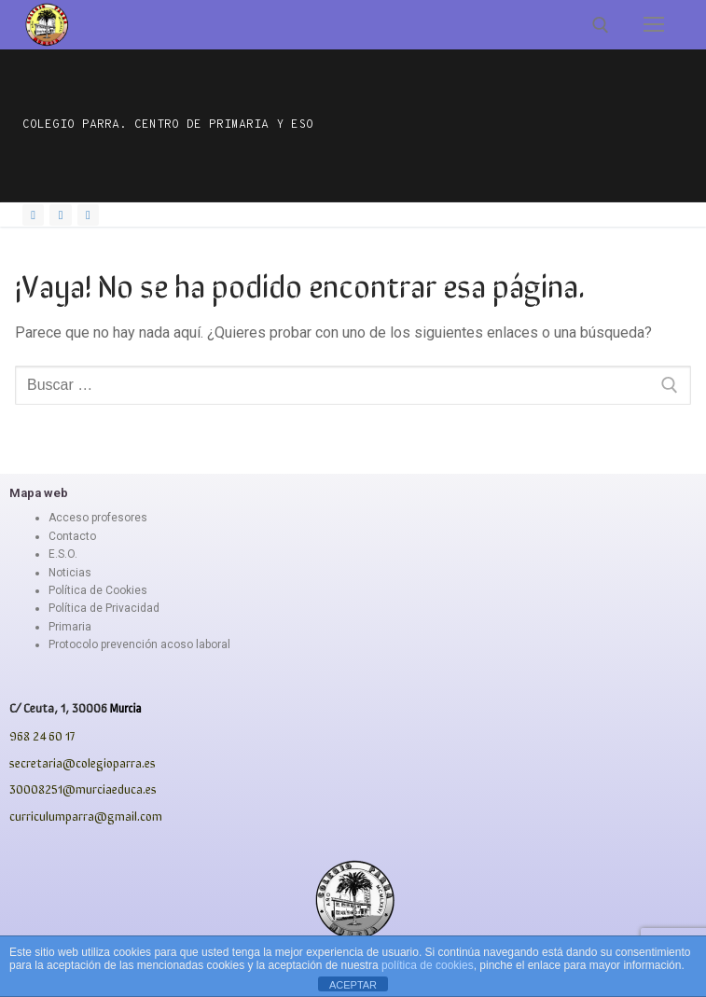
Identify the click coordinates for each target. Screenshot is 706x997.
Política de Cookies (97, 590)
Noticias (69, 572)
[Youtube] (88, 215)
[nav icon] (654, 25)
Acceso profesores (97, 517)
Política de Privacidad (103, 608)
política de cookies (427, 965)
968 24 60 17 (42, 735)
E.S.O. (62, 554)
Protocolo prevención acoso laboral (139, 644)
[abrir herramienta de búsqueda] (600, 25)
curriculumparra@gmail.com (85, 815)
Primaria (69, 626)
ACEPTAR (353, 984)
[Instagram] (60, 215)
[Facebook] (33, 215)
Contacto (72, 536)
